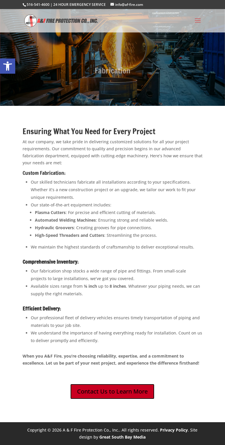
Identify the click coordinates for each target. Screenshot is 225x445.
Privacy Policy (174, 430)
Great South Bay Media (122, 437)
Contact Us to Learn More (112, 391)
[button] (7, 66)
